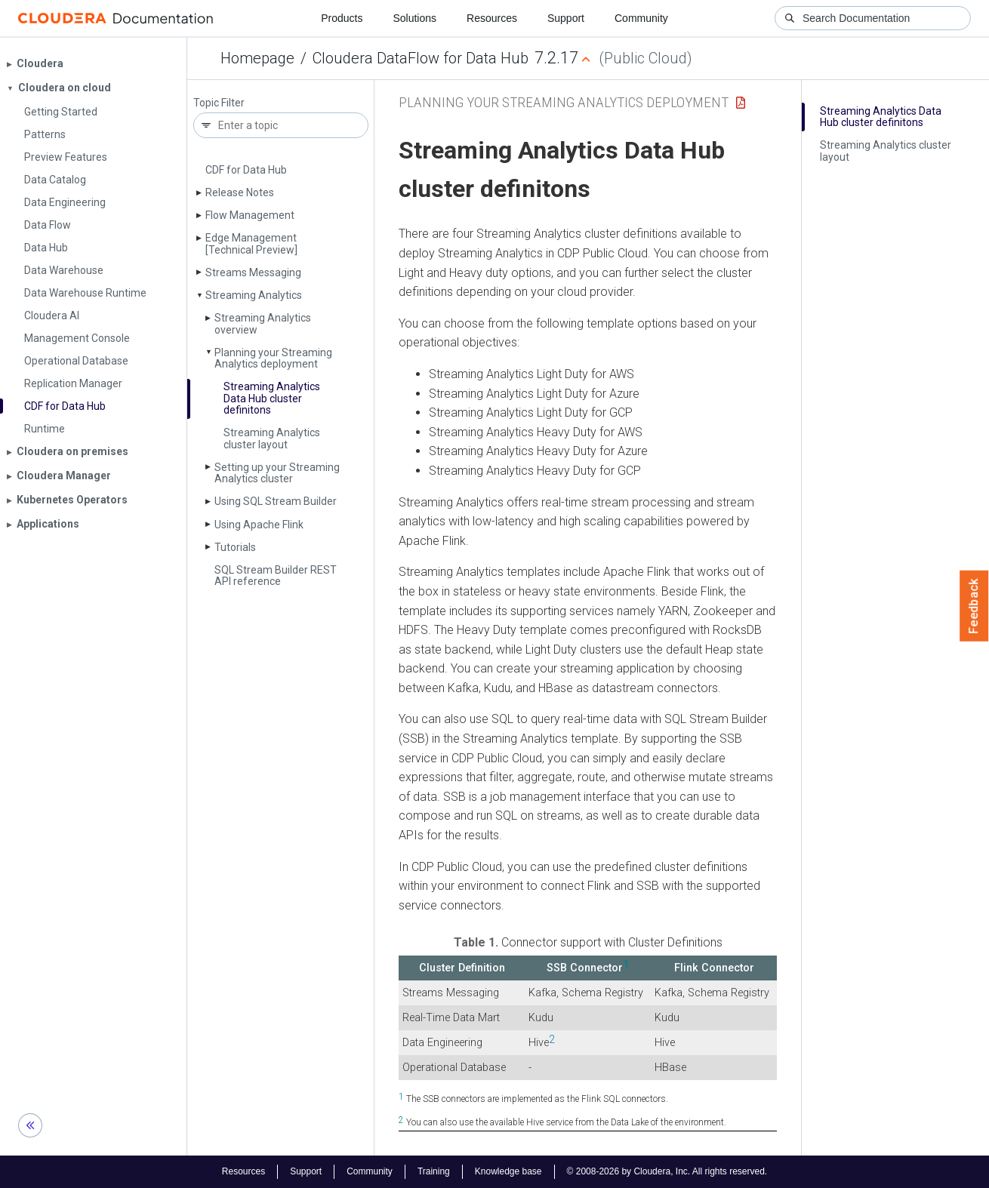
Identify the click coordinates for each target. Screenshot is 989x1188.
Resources (492, 18)
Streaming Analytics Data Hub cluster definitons (271, 398)
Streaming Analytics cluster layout (271, 438)
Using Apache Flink (258, 525)
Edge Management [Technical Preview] (251, 243)
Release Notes (239, 192)
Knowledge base (508, 1171)
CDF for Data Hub (246, 170)
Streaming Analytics (253, 295)
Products (341, 18)
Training (433, 1171)
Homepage (257, 58)
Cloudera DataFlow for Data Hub (420, 58)
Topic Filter (219, 103)
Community (641, 18)
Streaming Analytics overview (262, 323)
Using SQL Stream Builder (275, 501)
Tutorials (235, 547)
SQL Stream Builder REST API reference (275, 575)
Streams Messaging (253, 272)
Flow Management (249, 215)
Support (565, 18)
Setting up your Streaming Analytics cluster (277, 473)
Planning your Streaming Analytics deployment (273, 358)
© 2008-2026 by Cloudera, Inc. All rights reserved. (667, 1171)
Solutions (414, 18)
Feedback (974, 606)
